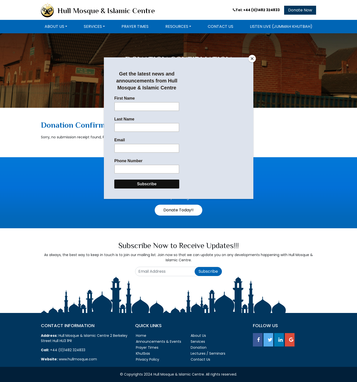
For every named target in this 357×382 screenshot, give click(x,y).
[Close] (252, 58)
